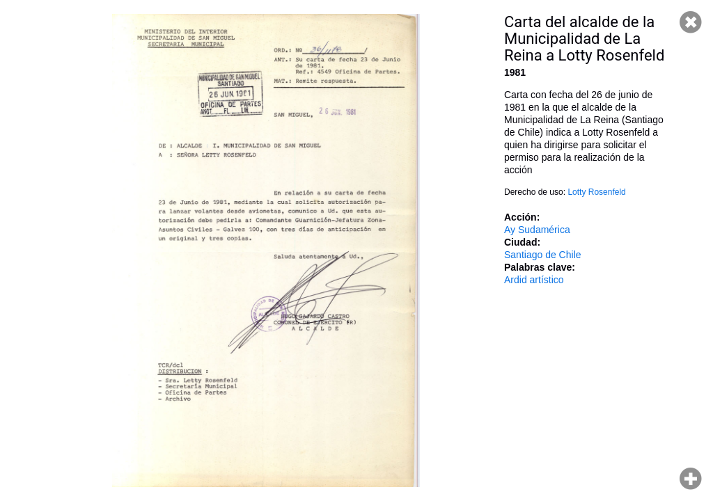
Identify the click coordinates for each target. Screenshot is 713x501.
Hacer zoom (690, 478)
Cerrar (690, 22)
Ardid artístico (534, 279)
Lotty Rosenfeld (596, 192)
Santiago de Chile (542, 254)
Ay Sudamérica (537, 229)
